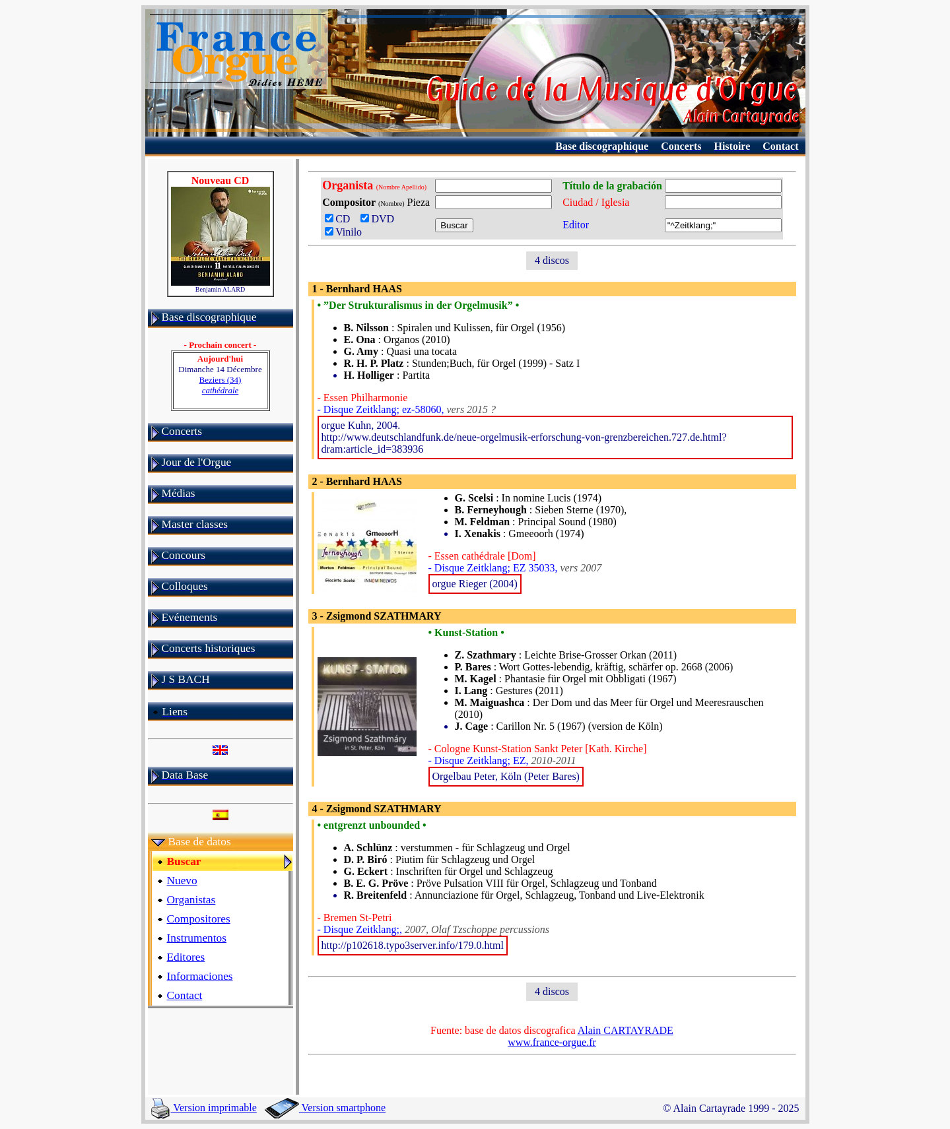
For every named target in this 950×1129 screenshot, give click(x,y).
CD (340, 218)
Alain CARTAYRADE (625, 1030)
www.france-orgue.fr (552, 1042)
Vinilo (343, 232)
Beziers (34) (220, 385)
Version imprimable (204, 1107)
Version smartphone (325, 1107)
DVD (379, 218)
